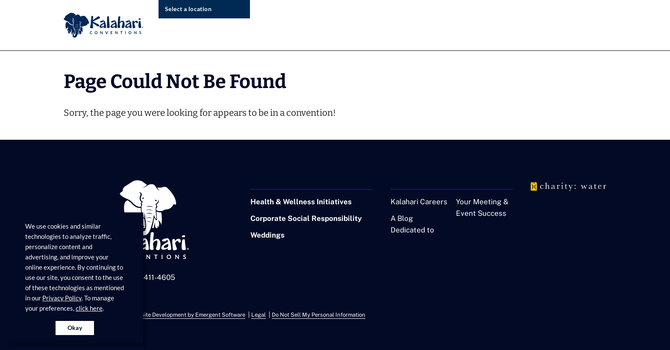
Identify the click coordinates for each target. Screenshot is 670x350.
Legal (258, 315)
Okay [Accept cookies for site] (75, 327)
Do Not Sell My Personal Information (318, 315)
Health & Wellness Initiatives (301, 201)
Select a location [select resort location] (188, 8)
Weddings (267, 235)
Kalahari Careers (419, 201)
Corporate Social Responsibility (306, 218)
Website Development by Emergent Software (187, 315)
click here (89, 308)
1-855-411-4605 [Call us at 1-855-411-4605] (148, 277)
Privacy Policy (62, 298)
